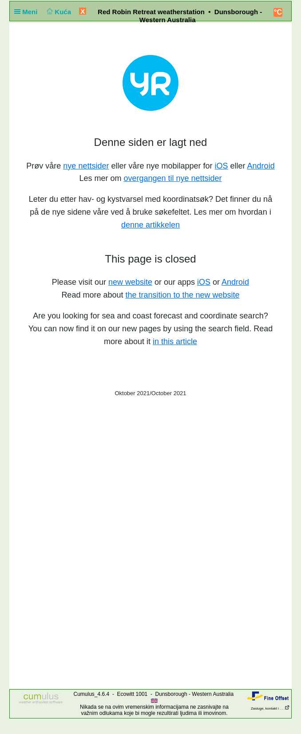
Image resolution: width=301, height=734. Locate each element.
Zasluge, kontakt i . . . (270, 708)
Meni (27, 12)
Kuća (58, 12)
